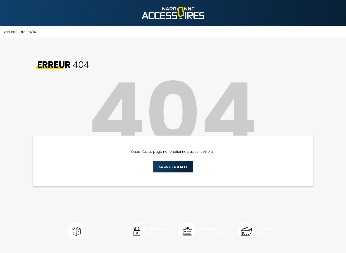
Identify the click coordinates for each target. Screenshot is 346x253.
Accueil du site (173, 167)
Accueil (9, 31)
